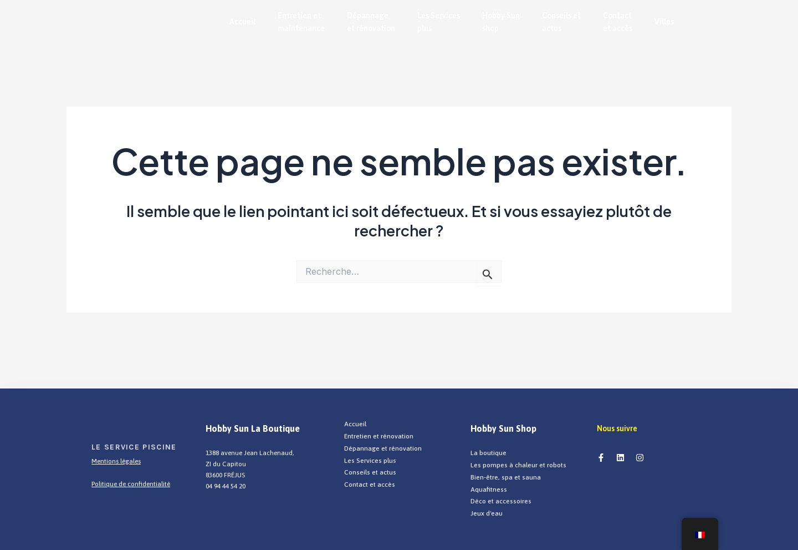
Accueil (242, 23)
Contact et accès (617, 24)
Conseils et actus (561, 24)
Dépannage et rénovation (371, 24)
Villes (664, 23)
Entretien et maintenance (301, 24)
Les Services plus (438, 24)
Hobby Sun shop (501, 24)
